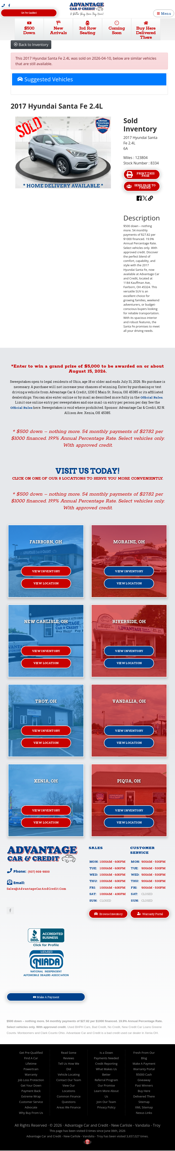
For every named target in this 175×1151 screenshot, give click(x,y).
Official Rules (151, 397)
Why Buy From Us (31, 1113)
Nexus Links (144, 1113)
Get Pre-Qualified (29, 13)
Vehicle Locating (69, 1075)
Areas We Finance (69, 1108)
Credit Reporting (106, 1064)
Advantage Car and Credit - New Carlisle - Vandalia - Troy (112, 1125)
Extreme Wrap (31, 1097)
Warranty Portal (150, 914)
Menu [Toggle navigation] (164, 13)
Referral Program (106, 1080)
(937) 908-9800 (38, 871)
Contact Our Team (68, 1080)
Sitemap (144, 1102)
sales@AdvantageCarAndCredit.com (37, 889)
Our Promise (106, 1086)
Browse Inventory (108, 914)
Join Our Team (106, 1102)
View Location (46, 584)
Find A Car (31, 1058)
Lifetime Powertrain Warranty (31, 1069)
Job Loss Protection (31, 1080)
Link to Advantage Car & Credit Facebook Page (10, 910)
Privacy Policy (106, 1108)
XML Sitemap (144, 1108)
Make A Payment (46, 997)
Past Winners (144, 1086)
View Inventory (46, 571)
